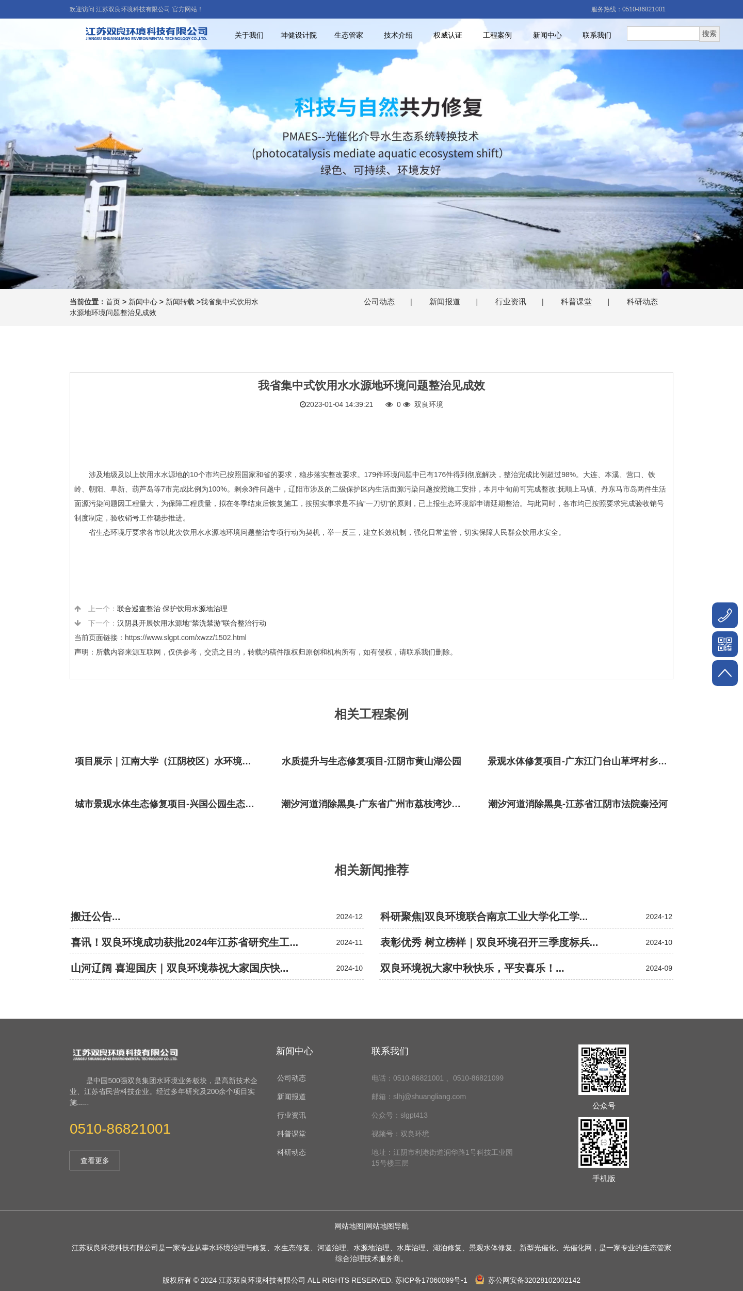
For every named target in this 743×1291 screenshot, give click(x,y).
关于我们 (249, 35)
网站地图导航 (387, 1226)
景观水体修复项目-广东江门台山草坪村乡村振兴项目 (580, 761)
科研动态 (642, 301)
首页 (113, 302)
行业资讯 (510, 301)
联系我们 (597, 35)
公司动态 (379, 301)
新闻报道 (444, 301)
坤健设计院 (299, 35)
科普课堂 (576, 301)
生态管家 (348, 35)
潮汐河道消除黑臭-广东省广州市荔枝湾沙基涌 (374, 804)
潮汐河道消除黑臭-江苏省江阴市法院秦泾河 (578, 804)
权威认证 (447, 35)
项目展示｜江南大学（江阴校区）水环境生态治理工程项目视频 (168, 761)
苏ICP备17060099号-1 (431, 1280)
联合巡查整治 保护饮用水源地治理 (172, 608)
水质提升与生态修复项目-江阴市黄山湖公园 (371, 761)
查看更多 (94, 1160)
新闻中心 (547, 35)
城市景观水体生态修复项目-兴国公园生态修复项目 (168, 804)
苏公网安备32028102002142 (527, 1280)
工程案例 (497, 35)
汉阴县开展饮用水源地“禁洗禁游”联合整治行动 (191, 623)
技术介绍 (398, 35)
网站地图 (348, 1226)
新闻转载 (180, 302)
